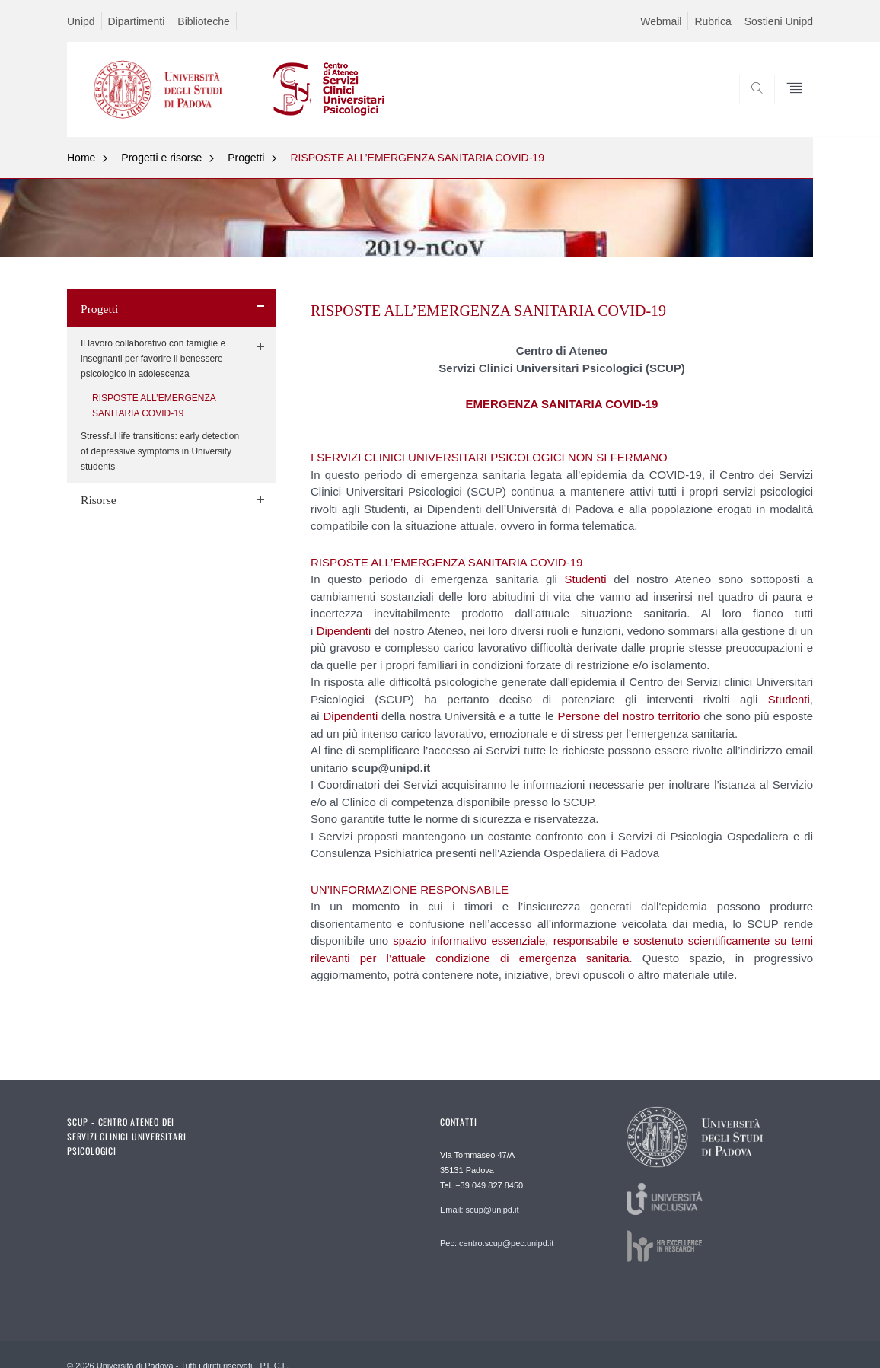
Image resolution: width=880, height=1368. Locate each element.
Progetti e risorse (161, 157)
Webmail (660, 21)
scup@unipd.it (390, 767)
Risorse (98, 499)
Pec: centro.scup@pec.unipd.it (496, 1243)
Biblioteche (203, 21)
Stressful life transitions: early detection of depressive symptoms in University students (160, 451)
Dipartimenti (136, 21)
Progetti (246, 157)
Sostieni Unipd (778, 21)
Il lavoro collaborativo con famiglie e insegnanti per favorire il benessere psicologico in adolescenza (153, 358)
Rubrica (712, 21)
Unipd (81, 21)
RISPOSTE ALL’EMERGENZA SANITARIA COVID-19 (417, 157)
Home (81, 157)
